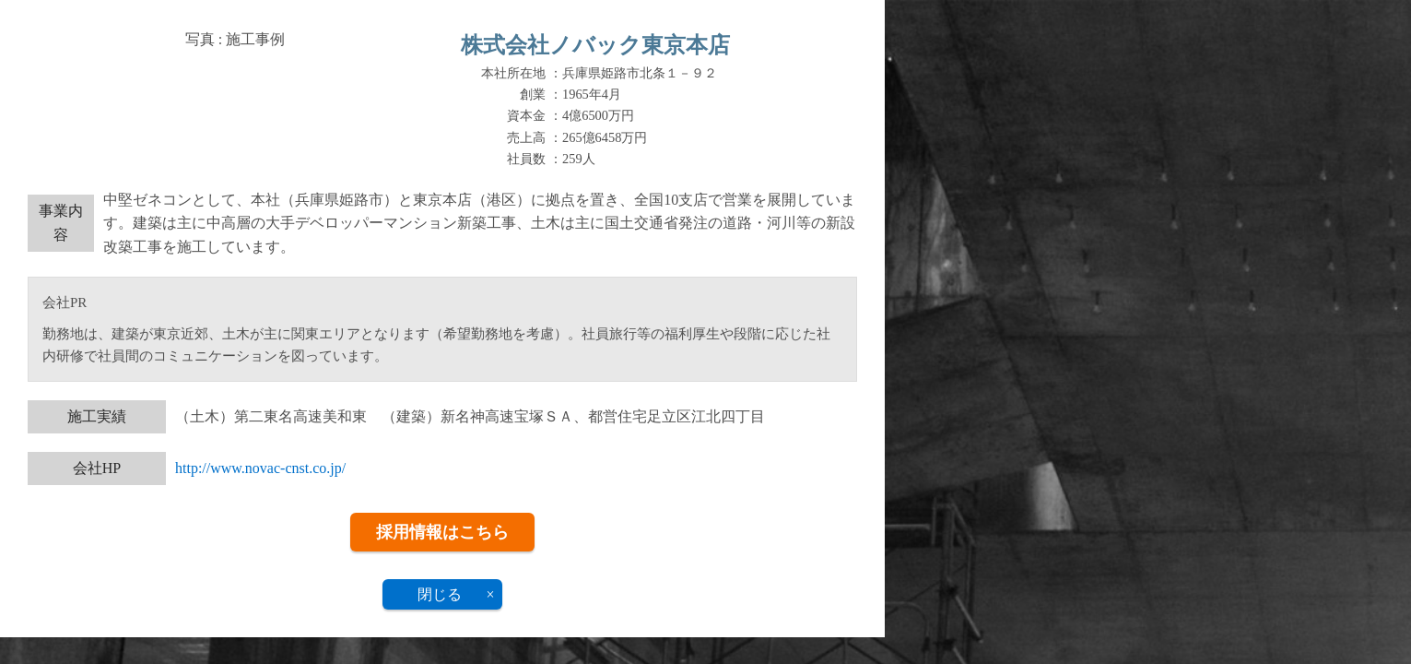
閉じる (439, 594)
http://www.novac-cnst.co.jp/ (260, 468)
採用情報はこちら (442, 532)
